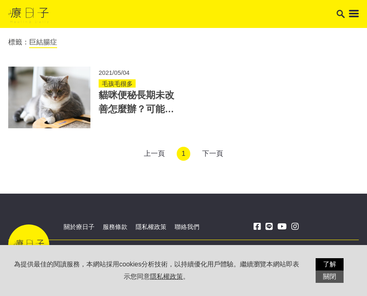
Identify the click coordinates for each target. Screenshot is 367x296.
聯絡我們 (187, 226)
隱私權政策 (151, 226)
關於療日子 (79, 226)
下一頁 (212, 153)
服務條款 (115, 226)
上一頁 (154, 153)
